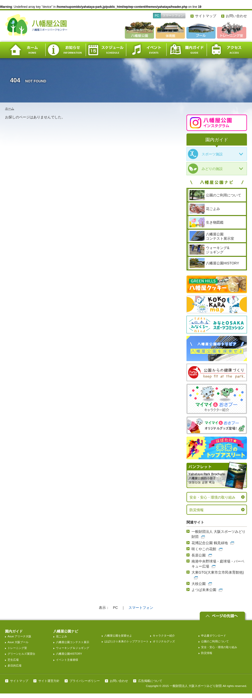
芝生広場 (13, 659)
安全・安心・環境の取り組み (212, 497)
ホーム (25, 50)
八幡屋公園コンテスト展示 (72, 642)
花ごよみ (61, 636)
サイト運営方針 (48, 681)
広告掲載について (150, 681)
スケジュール (106, 50)
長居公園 (199, 555)
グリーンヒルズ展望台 (21, 653)
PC (157, 15)
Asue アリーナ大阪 (19, 636)
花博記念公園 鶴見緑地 (210, 543)
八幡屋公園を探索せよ (118, 635)
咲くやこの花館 (204, 549)
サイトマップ (205, 16)
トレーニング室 (17, 647)
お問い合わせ (236, 16)
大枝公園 (199, 584)
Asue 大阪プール (18, 642)
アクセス (227, 50)
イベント (146, 50)
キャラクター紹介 (164, 635)
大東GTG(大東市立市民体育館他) (218, 572)
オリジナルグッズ (164, 641)
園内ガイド (186, 50)
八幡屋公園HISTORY (69, 653)
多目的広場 (14, 665)
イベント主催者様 (67, 659)
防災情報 (197, 510)
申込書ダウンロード (213, 635)
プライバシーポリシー (85, 681)
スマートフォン (173, 15)
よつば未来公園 (204, 590)
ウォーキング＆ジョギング (72, 647)
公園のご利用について (215, 641)
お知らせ (65, 50)
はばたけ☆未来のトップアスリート (126, 641)
